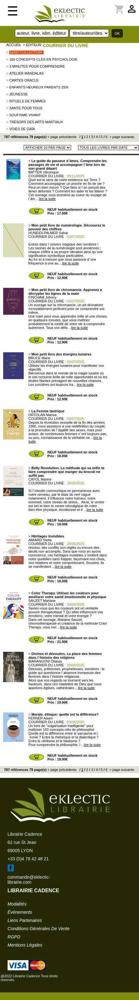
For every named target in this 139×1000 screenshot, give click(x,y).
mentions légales (25, 945)
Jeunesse (18, 94)
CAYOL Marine (39, 479)
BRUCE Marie (39, 358)
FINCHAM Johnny (42, 297)
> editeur (32, 45)
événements (20, 912)
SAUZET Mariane (42, 601)
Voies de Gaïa (22, 129)
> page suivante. (121, 137)
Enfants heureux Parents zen (38, 87)
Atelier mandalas (26, 73)
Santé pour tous (25, 108)
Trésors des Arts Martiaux (36, 122)
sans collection (25, 52)
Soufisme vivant (24, 115)
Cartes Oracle (24, 80)
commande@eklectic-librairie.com (29, 880)
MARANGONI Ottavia (45, 661)
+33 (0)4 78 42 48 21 (28, 858)
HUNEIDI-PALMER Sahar (48, 233)
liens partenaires (25, 920)
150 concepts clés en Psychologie (43, 59)
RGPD (14, 936)
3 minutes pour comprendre (37, 66)
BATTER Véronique (43, 172)
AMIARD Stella (39, 540)
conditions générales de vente (39, 928)
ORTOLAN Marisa (42, 415)
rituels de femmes (27, 101)
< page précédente (61, 137)
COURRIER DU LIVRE (65, 45)
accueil (13, 45)
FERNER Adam (40, 718)
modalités (17, 903)
